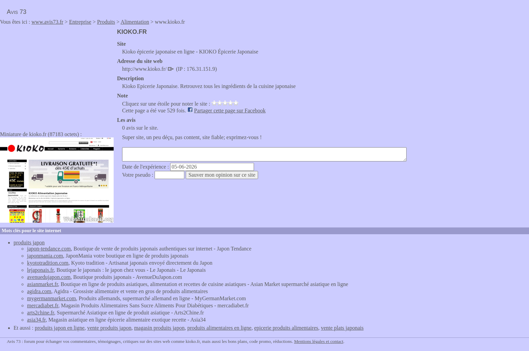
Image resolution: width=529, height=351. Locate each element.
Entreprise (80, 22)
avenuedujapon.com (48, 277)
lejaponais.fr (40, 270)
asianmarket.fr (42, 284)
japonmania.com (45, 256)
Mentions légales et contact (318, 341)
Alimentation (134, 22)
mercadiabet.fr (42, 305)
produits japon (29, 242)
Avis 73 (16, 11)
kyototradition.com (47, 263)
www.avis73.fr (47, 22)
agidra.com (39, 291)
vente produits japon (109, 328)
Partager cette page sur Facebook (230, 110)
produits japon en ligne (60, 328)
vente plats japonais (342, 328)
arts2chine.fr (40, 312)
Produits (106, 22)
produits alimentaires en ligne (219, 328)
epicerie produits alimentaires (286, 328)
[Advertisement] (57, 75)
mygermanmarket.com (51, 298)
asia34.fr (36, 320)
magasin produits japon (159, 328)
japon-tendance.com (49, 248)
